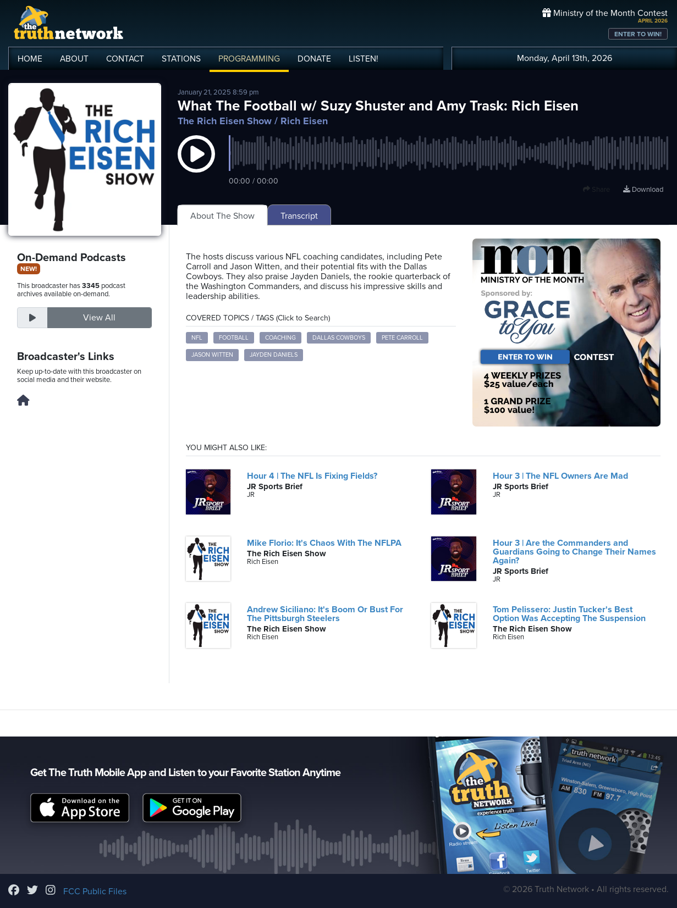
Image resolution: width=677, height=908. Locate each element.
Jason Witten (212, 354)
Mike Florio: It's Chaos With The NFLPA (324, 543)
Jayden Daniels (274, 354)
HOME (30, 59)
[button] (196, 164)
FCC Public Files (94, 891)
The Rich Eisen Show (225, 121)
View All (99, 317)
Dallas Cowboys (338, 337)
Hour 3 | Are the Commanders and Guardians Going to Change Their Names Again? (574, 552)
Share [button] (596, 189)
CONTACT (125, 59)
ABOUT (74, 59)
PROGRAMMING (249, 59)
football (234, 337)
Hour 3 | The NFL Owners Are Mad (560, 475)
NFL (196, 337)
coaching (280, 337)
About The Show (222, 216)
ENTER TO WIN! (638, 34)
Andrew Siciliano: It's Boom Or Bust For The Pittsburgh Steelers (325, 614)
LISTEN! (363, 59)
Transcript (299, 216)
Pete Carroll (402, 337)
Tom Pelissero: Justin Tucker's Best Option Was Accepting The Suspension (569, 614)
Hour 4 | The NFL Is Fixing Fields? (312, 475)
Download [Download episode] (643, 189)
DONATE (314, 59)
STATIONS (181, 59)
